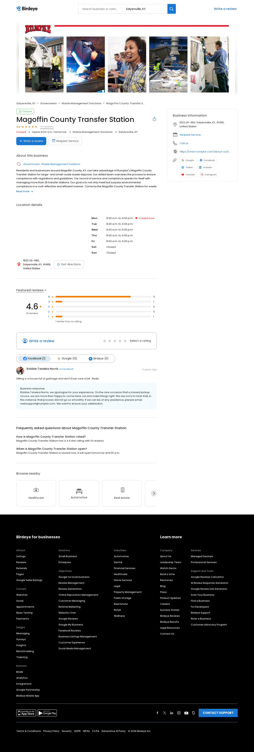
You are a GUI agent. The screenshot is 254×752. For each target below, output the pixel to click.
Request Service (190, 135)
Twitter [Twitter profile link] (187, 167)
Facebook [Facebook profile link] (207, 160)
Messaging (23, 633)
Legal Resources (170, 627)
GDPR (77, 731)
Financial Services (124, 568)
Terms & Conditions (28, 731)
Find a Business (200, 600)
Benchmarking (25, 651)
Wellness (119, 616)
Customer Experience (72, 642)
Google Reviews (68, 618)
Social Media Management (75, 648)
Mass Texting (24, 612)
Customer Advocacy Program (209, 624)
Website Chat (67, 612)
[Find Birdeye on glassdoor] (193, 713)
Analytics (22, 678)
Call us (184, 143)
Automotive (121, 556)
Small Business (68, 556)
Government (48, 103)
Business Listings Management (78, 636)
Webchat (22, 595)
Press (163, 592)
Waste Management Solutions (81, 103)
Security (67, 731)
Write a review (225, 9)
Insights (21, 645)
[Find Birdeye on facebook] (157, 713)
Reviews (21, 562)
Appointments (25, 606)
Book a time (167, 574)
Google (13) (67, 359)
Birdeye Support (200, 612)
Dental (118, 562)
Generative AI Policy (113, 731)
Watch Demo (168, 568)
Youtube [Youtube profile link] (188, 174)
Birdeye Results (169, 622)
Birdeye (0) (98, 359)
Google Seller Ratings (29, 580)
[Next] (154, 493)
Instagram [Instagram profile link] (209, 174)
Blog (162, 586)
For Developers (200, 606)
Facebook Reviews (70, 630)
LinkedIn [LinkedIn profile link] (205, 167)
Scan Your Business (203, 595)
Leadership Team (170, 562)
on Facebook (66, 369)
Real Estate (121, 604)
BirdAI (19, 672)
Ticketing (22, 657)
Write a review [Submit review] (31, 141)
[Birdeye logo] (27, 9)
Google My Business (71, 624)
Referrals (21, 568)
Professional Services (204, 562)
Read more (24, 191)
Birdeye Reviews (170, 616)
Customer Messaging (72, 600)
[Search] (171, 9)
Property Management (128, 592)
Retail (117, 610)
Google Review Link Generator (209, 589)
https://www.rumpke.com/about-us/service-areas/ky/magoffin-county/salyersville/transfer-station (206, 151)
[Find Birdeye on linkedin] (171, 713)
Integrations (24, 683)
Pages (20, 574)
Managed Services (202, 556)
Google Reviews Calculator (207, 577)
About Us (165, 556)
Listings (21, 556)
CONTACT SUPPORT (218, 713)
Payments (22, 618)
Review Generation (70, 589)
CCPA (95, 731)
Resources (166, 580)
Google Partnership (28, 689)
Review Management (72, 583)
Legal (117, 586)
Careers (165, 604)
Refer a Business (201, 618)
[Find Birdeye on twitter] (164, 713)
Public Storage (122, 598)
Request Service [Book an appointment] (65, 141)
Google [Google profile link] (188, 160)
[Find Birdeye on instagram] (178, 713)
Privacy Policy (51, 731)
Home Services (123, 580)
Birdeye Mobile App (27, 695)
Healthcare (120, 574)
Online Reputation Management (78, 595)
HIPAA (86, 731)
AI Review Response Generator (209, 583)
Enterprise (65, 562)
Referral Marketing (70, 606)
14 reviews (47, 126)
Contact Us (167, 633)
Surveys (21, 639)
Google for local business (74, 577)
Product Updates (170, 598)
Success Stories (169, 610)
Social (19, 600)
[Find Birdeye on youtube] (186, 713)
